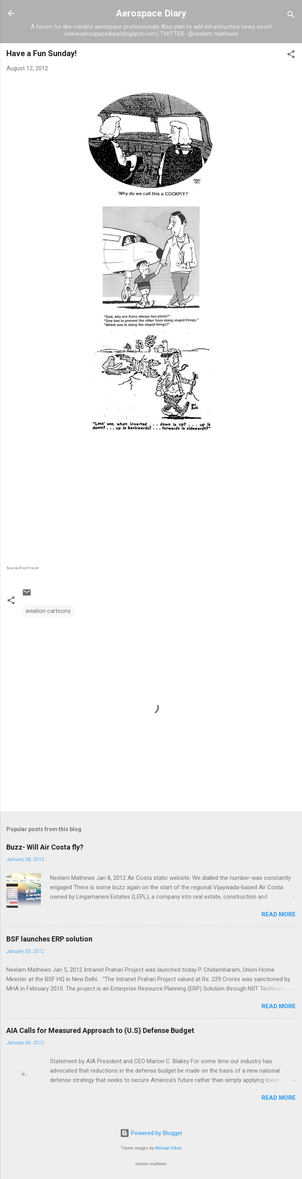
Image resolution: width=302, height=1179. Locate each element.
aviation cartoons (48, 610)
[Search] (291, 16)
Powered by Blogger (151, 1133)
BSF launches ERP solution (49, 939)
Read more (278, 914)
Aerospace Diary (151, 13)
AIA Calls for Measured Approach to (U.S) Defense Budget (100, 1030)
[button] (291, 55)
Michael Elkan (168, 1148)
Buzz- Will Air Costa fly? (44, 847)
